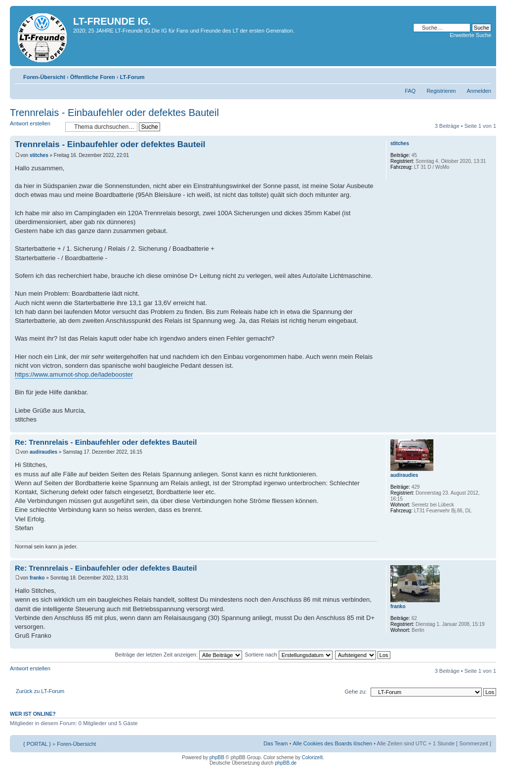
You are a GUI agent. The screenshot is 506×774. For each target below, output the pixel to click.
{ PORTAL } (37, 744)
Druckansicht (469, 75)
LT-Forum (132, 77)
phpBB (217, 757)
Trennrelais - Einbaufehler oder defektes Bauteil (114, 112)
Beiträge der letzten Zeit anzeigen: (178, 655)
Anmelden (478, 91)
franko (37, 577)
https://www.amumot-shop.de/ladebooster (74, 374)
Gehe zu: (355, 692)
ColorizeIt (312, 757)
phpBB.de (285, 763)
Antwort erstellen (35, 126)
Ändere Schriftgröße (484, 75)
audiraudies (43, 452)
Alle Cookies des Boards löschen (332, 743)
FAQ (410, 91)
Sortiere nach (288, 655)
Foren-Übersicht (44, 77)
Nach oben (488, 427)
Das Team (275, 743)
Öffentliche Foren (92, 77)
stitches (39, 155)
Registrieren (441, 91)
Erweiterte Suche (470, 35)
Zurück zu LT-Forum (40, 691)
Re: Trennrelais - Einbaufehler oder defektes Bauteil (106, 442)
